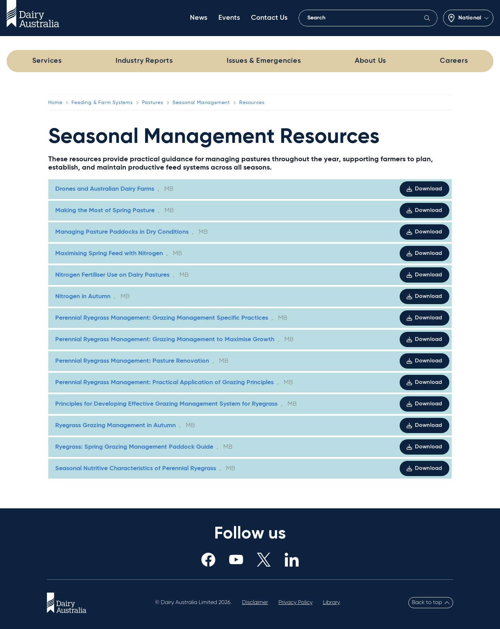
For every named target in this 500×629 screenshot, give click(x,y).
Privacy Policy (295, 602)
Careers (454, 61)
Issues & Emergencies (264, 61)
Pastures (152, 102)
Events (229, 18)
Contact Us (269, 18)
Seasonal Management (201, 102)
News (198, 18)
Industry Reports (144, 61)
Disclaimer (255, 602)
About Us (370, 61)
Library (331, 602)
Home (55, 102)
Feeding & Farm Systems (102, 102)
